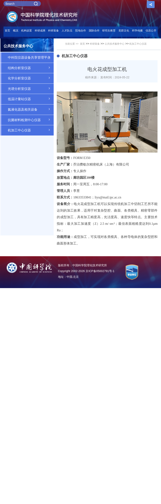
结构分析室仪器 (31, 67)
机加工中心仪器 (31, 130)
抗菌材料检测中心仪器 (31, 119)
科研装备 (95, 43)
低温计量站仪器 (31, 98)
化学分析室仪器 (31, 78)
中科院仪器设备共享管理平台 (31, 57)
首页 (7, 30)
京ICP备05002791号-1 (100, 271)
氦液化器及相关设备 (31, 109)
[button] (53, 32)
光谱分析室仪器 (31, 88)
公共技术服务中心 (114, 43)
